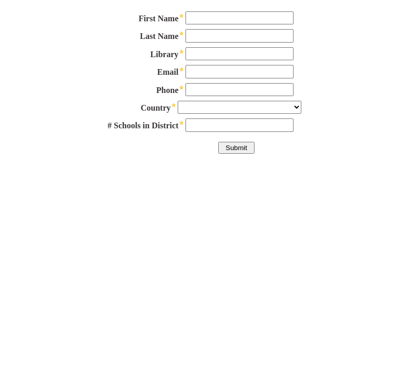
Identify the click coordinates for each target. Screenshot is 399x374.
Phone (167, 90)
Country (156, 107)
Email (168, 72)
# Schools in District (143, 125)
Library (164, 54)
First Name (159, 18)
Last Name (159, 36)
